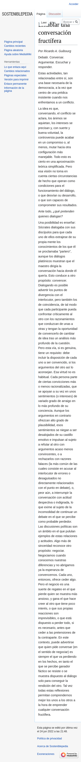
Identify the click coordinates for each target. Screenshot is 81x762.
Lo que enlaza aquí (15, 67)
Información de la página (14, 89)
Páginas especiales (15, 75)
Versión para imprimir (16, 79)
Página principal (13, 41)
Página (41, 14)
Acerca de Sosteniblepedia (52, 746)
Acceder (73, 4)
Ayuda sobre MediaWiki (17, 54)
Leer (41, 22)
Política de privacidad (49, 738)
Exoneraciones (45, 754)
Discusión (55, 14)
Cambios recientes (14, 45)
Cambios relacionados (17, 71)
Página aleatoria (13, 50)
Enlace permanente (15, 83)
